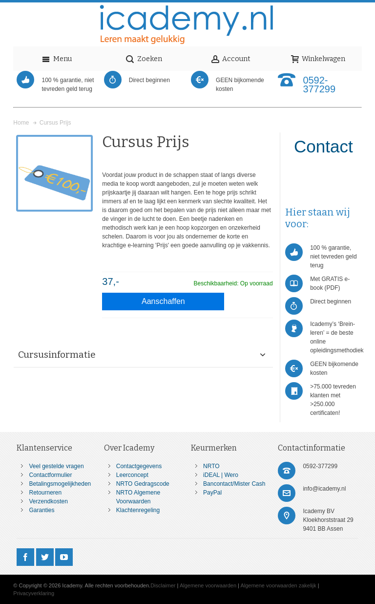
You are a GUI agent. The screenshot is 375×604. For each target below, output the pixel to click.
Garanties (41, 510)
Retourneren (45, 492)
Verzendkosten (48, 501)
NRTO (211, 466)
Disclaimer (162, 585)
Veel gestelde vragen (56, 466)
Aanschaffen (163, 301)
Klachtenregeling (138, 510)
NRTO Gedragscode (142, 483)
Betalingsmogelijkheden (60, 483)
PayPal (212, 492)
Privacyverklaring (33, 593)
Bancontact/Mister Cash (234, 483)
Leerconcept (132, 475)
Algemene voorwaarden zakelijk (278, 585)
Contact (323, 146)
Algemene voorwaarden (208, 585)
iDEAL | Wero (220, 475)
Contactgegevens (139, 466)
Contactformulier (50, 475)
